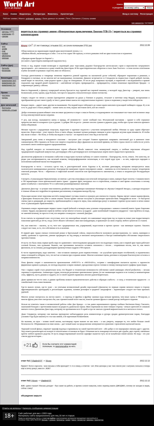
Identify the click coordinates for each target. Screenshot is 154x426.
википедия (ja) (8, 83)
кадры (5, 98)
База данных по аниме (53, 18)
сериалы (52, 420)
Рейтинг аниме (10, 18)
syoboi (5, 53)
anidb (4, 49)
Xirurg (48, 361)
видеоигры (60, 420)
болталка (6, 108)
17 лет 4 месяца (41, 45)
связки (5, 36)
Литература (39, 14)
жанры (38, 18)
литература (81, 420)
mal (3, 51)
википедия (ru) (9, 85)
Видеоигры (25, 14)
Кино (5, 14)
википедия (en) (9, 80)
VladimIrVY (37, 361)
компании (6, 34)
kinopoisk (6, 70)
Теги (68, 18)
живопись (90, 420)
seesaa (5, 58)
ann (3, 46)
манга (74, 420)
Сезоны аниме (89, 18)
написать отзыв (9, 110)
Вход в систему (130, 14)
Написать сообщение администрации (40, 408)
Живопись (53, 14)
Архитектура (66, 14)
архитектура (99, 420)
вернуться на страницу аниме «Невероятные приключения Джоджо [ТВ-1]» (66, 31)
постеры (6, 95)
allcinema (6, 56)
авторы (5, 32)
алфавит (30, 18)
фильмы (45, 420)
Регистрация (146, 14)
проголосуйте (61, 346)
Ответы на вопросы (11, 408)
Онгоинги (76, 18)
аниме (68, 420)
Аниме (13, 14)
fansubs (5, 68)
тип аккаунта (137, 23)
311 (60, 45)
